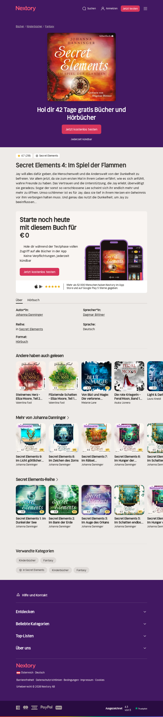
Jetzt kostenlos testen (81, 129)
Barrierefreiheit (25, 680)
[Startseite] (48, 8)
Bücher (20, 26)
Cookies (100, 680)
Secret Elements (31, 329)
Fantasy (49, 26)
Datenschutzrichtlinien (49, 680)
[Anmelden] (109, 8)
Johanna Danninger (29, 315)
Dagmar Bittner (94, 315)
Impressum (87, 680)
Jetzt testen (130, 8)
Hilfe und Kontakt (31, 594)
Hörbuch (22, 341)
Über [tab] (19, 300)
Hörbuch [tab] (33, 300)
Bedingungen (71, 680)
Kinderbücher (34, 26)
